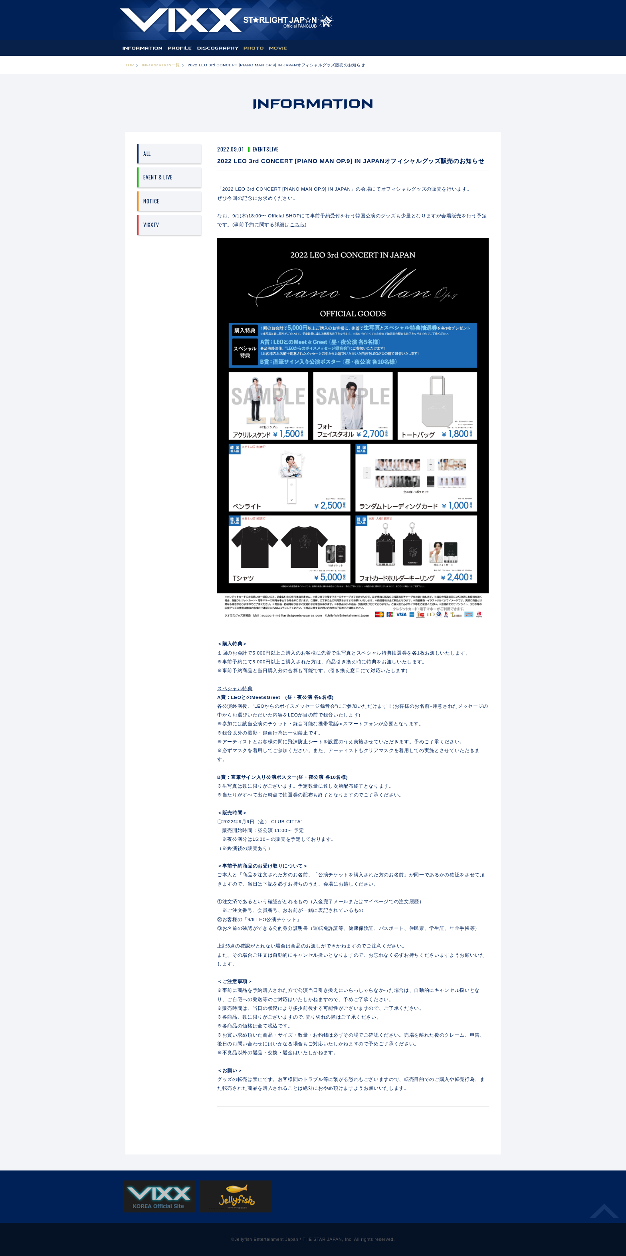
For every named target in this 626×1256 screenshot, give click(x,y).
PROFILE (180, 48)
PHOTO (253, 48)
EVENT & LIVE (157, 177)
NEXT (470, 1119)
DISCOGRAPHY (218, 48)
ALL (147, 153)
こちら (297, 224)
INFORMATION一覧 (161, 65)
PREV (236, 1119)
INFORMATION (142, 48)
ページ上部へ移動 (604, 1215)
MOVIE (278, 48)
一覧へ (353, 1119)
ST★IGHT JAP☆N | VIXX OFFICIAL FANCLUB (226, 20)
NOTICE (151, 201)
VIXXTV (151, 225)
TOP (129, 65)
